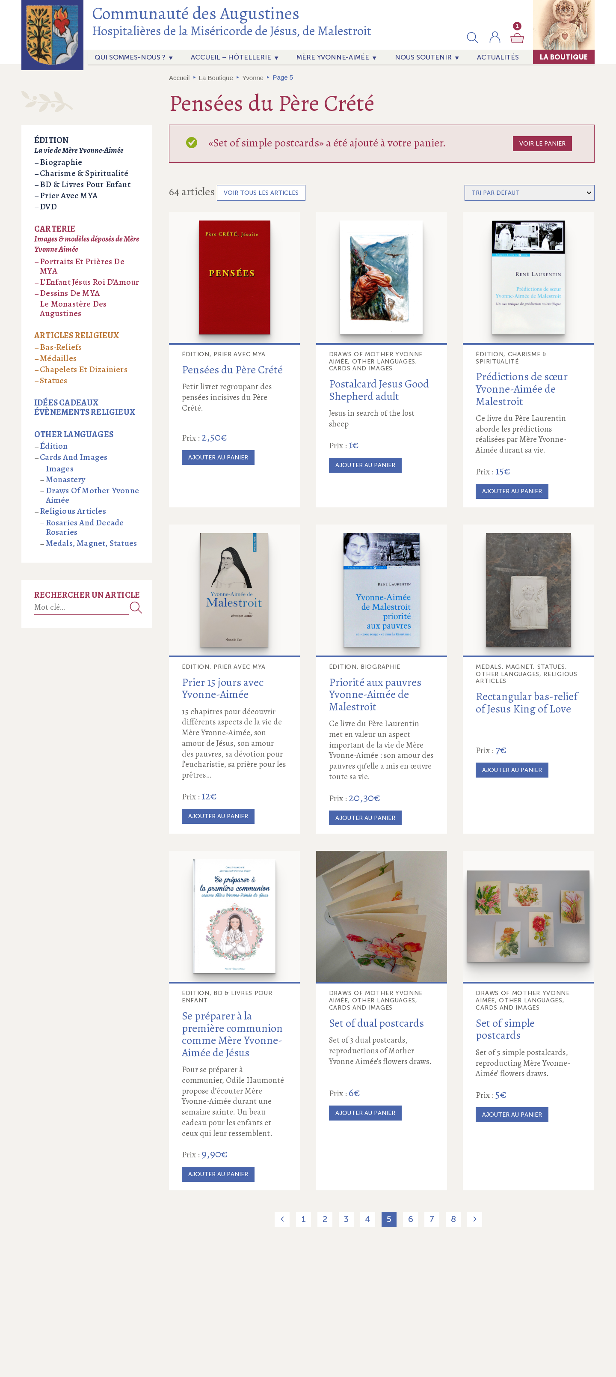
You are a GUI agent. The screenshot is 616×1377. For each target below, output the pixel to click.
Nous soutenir (423, 57)
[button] (473, 37)
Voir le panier (542, 143)
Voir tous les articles (261, 193)
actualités (498, 57)
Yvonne (253, 77)
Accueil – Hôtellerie (231, 57)
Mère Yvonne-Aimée (332, 57)
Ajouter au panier (218, 457)
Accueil (179, 77)
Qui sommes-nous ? (130, 57)
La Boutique (564, 57)
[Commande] (529, 192)
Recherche (136, 607)
